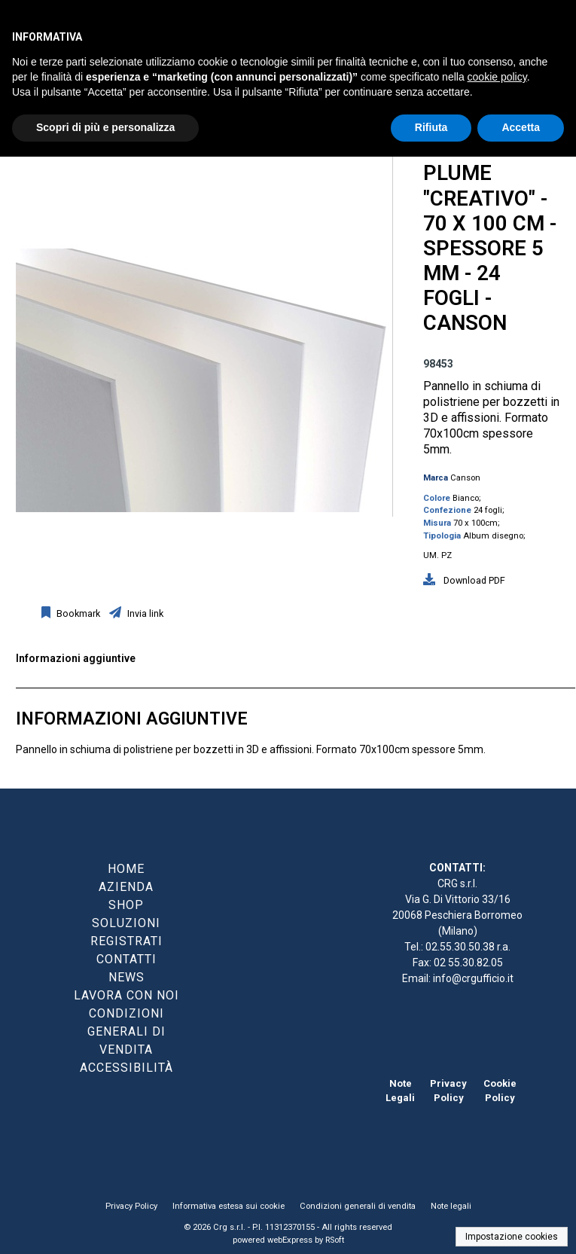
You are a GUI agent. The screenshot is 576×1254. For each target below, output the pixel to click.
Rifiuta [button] (431, 127)
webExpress (289, 1240)
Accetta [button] (520, 127)
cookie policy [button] (497, 77)
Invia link (144, 613)
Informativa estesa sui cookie (228, 1206)
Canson (465, 478)
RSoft (334, 1240)
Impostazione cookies (511, 1236)
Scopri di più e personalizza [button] (105, 127)
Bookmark (77, 613)
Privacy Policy (131, 1206)
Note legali (451, 1206)
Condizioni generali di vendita (358, 1206)
